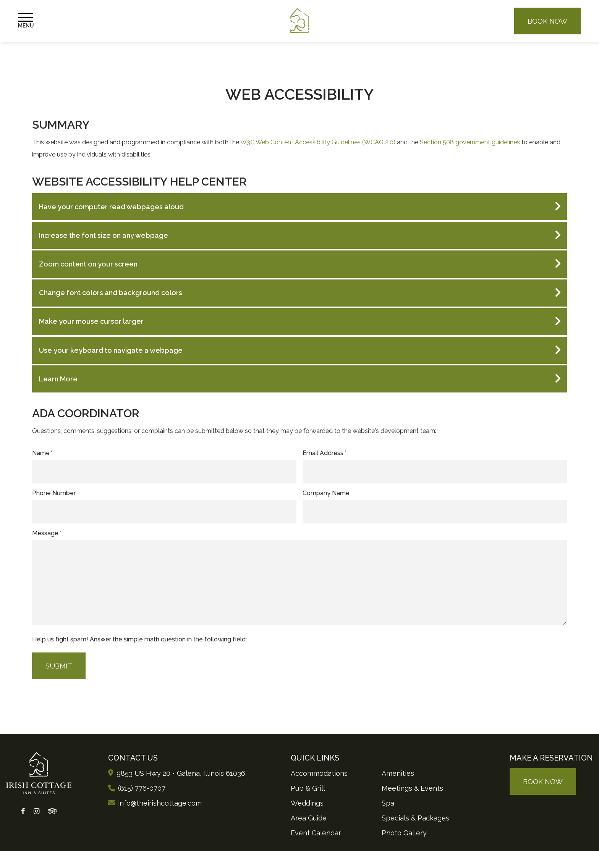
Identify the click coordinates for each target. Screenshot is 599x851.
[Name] (164, 471)
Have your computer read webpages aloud (111, 207)
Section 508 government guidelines (470, 142)
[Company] (435, 511)
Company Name (326, 493)
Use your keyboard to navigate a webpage (111, 350)
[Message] (299, 582)
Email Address (324, 453)
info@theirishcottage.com (160, 803)
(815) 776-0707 (141, 788)
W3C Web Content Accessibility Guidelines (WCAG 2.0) (317, 142)
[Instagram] (36, 811)
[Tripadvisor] (52, 811)
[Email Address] (435, 471)
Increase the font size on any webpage (103, 235)
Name (42, 453)
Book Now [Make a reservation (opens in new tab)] (547, 21)
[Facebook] (23, 811)
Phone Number (54, 493)
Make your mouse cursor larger (91, 321)
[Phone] (164, 511)
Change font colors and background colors (110, 293)
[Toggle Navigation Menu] (25, 21)
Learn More (58, 379)
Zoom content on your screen (88, 264)
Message (47, 533)
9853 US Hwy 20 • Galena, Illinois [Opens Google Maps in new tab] (181, 773)
